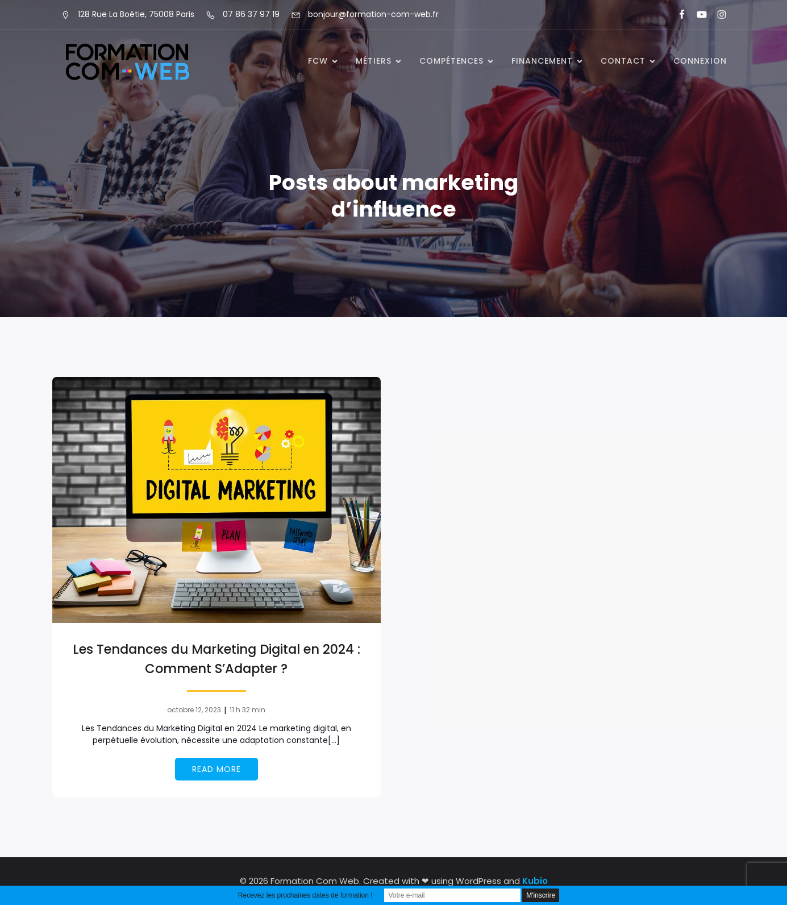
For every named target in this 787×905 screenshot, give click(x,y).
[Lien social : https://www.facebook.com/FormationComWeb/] (677, 15)
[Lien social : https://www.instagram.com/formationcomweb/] (717, 15)
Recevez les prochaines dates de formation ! (305, 895)
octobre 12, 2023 (194, 710)
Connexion (700, 61)
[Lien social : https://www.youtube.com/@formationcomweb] (697, 15)
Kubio (535, 881)
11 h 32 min (247, 710)
